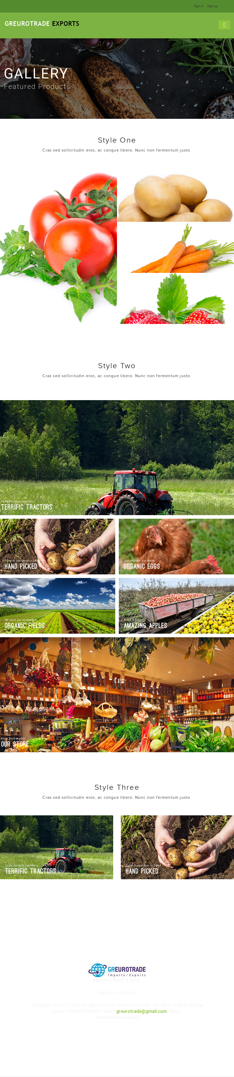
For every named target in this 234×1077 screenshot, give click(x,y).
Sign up (212, 6)
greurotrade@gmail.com (141, 1011)
